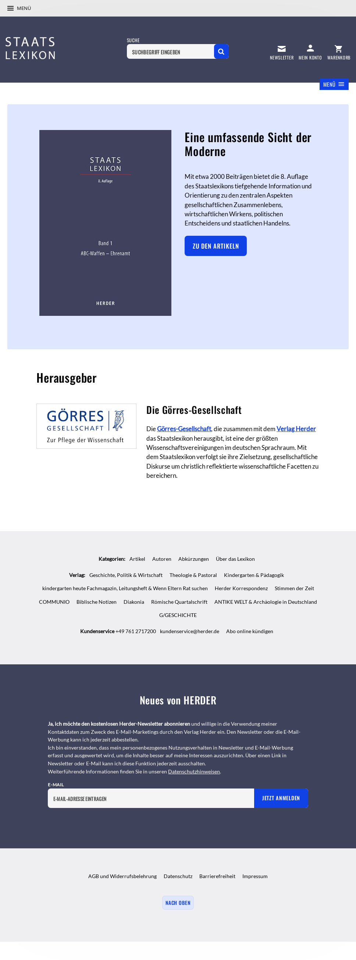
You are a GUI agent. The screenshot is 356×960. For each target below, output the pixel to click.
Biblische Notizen (96, 602)
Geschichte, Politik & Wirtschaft (126, 575)
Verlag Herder (296, 429)
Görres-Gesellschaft (184, 429)
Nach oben (177, 902)
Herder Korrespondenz (241, 588)
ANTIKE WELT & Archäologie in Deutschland (265, 602)
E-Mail (56, 784)
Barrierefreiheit (217, 876)
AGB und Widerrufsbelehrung (122, 876)
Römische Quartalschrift (179, 602)
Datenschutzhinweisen (194, 771)
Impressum (255, 876)
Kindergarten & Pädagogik (254, 575)
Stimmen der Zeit (294, 588)
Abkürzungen (193, 559)
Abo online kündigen (249, 631)
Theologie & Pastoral (193, 575)
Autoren (161, 559)
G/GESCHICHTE (178, 615)
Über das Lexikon (235, 559)
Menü (24, 8)
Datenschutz (178, 876)
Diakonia (134, 602)
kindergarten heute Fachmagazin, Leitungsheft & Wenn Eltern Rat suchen (125, 588)
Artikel (137, 559)
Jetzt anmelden (281, 798)
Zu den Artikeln (216, 245)
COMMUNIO (54, 602)
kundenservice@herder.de (189, 631)
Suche (133, 40)
